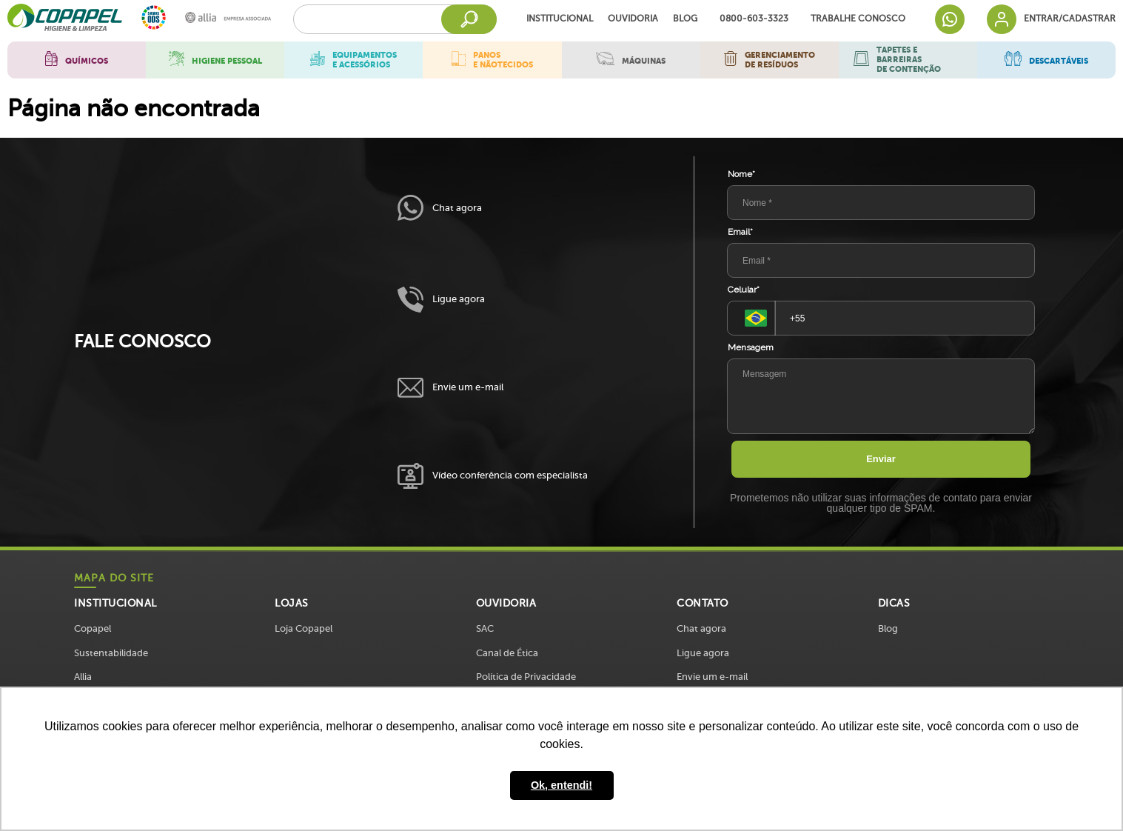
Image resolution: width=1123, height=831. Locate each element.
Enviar (881, 458)
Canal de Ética (507, 652)
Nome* (741, 174)
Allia (83, 676)
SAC (485, 628)
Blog (685, 19)
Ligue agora (441, 300)
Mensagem (751, 347)
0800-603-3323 (754, 19)
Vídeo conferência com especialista (493, 476)
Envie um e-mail (450, 388)
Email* (740, 232)
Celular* (744, 289)
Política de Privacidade (526, 676)
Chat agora (440, 208)
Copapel (92, 628)
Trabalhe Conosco (858, 19)
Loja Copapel (303, 628)
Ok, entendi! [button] (561, 785)
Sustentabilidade (111, 652)
